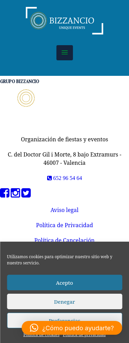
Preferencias (64, 320)
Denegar (64, 301)
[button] (64, 52)
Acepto (64, 282)
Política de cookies (41, 334)
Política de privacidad (84, 334)
